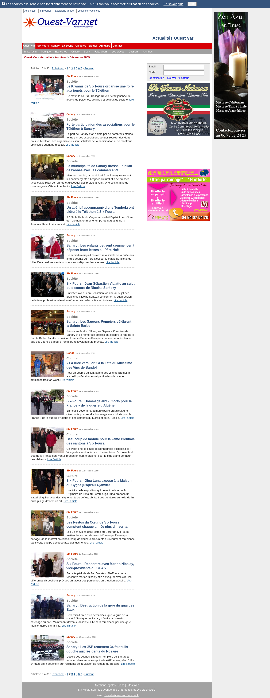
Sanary (55, 45)
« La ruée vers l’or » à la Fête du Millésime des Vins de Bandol (83, 362)
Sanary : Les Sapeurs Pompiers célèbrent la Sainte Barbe (83, 321)
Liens (121, 685)
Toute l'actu (30, 51)
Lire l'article (72, 144)
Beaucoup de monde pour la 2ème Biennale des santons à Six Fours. (83, 438)
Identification (156, 77)
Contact (117, 45)
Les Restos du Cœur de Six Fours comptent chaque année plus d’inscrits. (83, 521)
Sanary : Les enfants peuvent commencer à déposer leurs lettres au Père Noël (83, 245)
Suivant (88, 68)
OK (192, 4)
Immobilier (45, 10)
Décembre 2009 (80, 57)
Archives (148, 51)
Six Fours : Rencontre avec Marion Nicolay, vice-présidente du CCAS (83, 563)
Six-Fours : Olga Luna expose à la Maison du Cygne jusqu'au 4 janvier (83, 480)
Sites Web (133, 685)
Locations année (64, 10)
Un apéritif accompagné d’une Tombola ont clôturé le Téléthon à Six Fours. (83, 207)
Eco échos (61, 51)
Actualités (29, 10)
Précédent (58, 68)
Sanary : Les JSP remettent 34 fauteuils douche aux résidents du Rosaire (83, 646)
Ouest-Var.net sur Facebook (121, 695)
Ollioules (80, 45)
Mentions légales (105, 685)
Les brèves (118, 51)
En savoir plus (173, 4)
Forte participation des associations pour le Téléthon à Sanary (83, 123)
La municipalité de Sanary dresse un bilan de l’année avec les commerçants (83, 165)
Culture (75, 51)
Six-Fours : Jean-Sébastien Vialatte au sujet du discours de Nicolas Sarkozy (83, 283)
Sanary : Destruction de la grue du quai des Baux (83, 605)
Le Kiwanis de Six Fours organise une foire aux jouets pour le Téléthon (83, 86)
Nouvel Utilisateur (178, 77)
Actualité (46, 57)
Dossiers (134, 51)
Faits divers (100, 51)
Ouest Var (29, 45)
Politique (46, 51)
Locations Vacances (89, 10)
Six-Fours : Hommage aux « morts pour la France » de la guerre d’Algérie (83, 400)
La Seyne (67, 45)
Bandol (92, 45)
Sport (87, 51)
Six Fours (43, 45)
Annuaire (104, 45)
